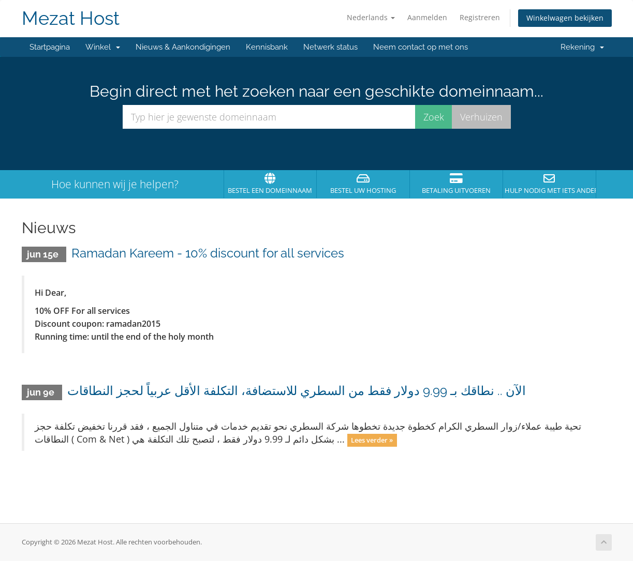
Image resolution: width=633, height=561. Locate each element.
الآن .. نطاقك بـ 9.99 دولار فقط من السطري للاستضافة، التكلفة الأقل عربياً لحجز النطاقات (296, 390)
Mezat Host (71, 18)
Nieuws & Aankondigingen (183, 47)
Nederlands (371, 17)
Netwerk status (330, 47)
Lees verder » (372, 440)
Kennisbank (267, 47)
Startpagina (50, 47)
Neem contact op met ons (420, 47)
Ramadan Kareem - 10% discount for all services (207, 253)
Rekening (582, 47)
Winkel (102, 47)
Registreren (480, 17)
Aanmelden (427, 17)
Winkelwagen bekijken (564, 18)
